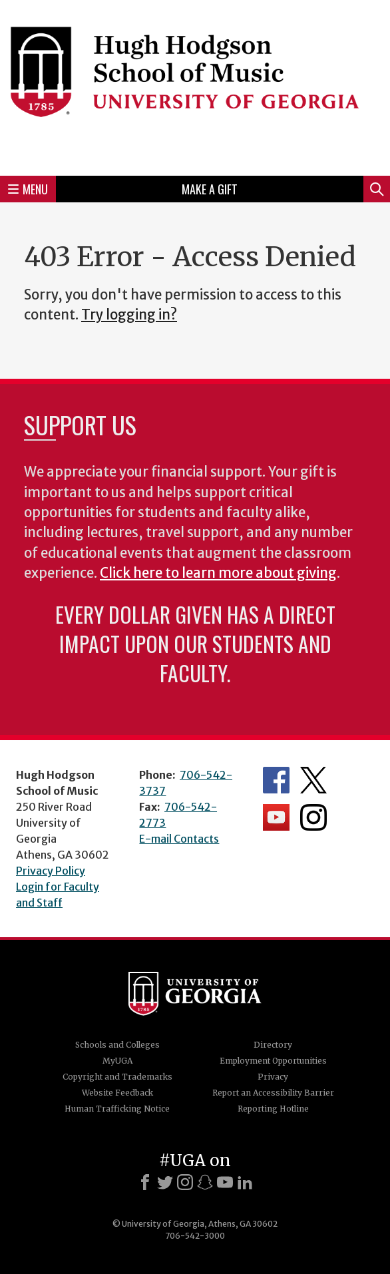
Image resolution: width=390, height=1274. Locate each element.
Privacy (273, 1077)
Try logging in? (129, 314)
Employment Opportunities (273, 1061)
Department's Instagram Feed (313, 817)
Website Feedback (117, 1093)
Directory (273, 1045)
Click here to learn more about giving (218, 573)
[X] (165, 1182)
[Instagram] (185, 1182)
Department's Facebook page (276, 780)
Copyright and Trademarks (117, 1077)
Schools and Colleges (117, 1045)
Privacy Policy (50, 870)
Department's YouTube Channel (276, 817)
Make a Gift (210, 189)
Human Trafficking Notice (117, 1109)
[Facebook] (145, 1182)
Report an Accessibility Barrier (273, 1093)
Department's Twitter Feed (313, 780)
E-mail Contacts (179, 838)
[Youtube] (225, 1182)
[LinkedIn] (245, 1182)
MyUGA (117, 1061)
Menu (28, 189)
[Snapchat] (205, 1182)
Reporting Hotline (273, 1109)
